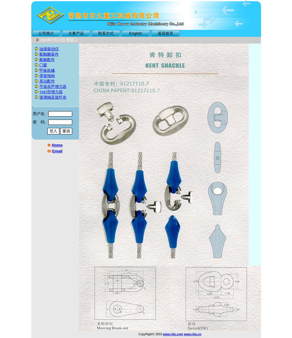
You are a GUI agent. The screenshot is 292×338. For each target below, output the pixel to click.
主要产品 (76, 33)
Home (57, 145)
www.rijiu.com (173, 334)
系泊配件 (47, 81)
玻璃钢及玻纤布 (53, 97)
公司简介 (46, 33)
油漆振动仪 (49, 49)
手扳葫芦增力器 (53, 86)
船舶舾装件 (49, 54)
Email (57, 151)
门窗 (43, 65)
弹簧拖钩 (47, 76)
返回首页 (165, 33)
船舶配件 (47, 59)
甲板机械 (47, 70)
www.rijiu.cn (192, 334)
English (135, 33)
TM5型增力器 (51, 92)
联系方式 (106, 33)
